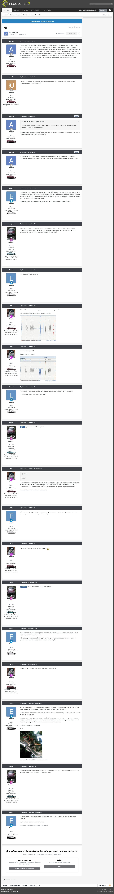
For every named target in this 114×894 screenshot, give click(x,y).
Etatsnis (11, 188)
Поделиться (60, 33)
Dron (11, 305)
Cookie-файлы (14, 891)
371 (11, 322)
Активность (36, 10)
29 (11, 207)
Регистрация (103, 10)
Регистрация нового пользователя (24, 868)
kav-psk (11, 224)
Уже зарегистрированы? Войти (88, 10)
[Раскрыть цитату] (23, 121)
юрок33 (11, 77)
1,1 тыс (11, 246)
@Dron (22, 427)
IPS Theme (4, 889)
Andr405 (15, 32)
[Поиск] (96, 4)
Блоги (17, 10)
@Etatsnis (23, 586)
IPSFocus (10, 889)
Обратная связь (5, 891)
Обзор (7, 10)
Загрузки (48, 10)
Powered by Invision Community (105, 891)
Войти (59, 866)
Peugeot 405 (22, 34)
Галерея (25, 10)
